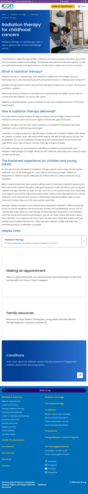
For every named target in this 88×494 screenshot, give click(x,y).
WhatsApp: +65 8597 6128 (56, 450)
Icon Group (81, 482)
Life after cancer (9, 434)
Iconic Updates (8, 430)
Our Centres (8, 453)
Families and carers (10, 423)
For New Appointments (57, 446)
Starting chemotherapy (12, 412)
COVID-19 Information (13, 440)
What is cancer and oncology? (58, 414)
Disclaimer (6, 487)
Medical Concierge (54, 397)
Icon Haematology (54, 403)
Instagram (51, 465)
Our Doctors (8, 446)
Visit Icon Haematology (23, 1)
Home (4, 15)
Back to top (27, 390)
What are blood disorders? (56, 417)
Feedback (42, 484)
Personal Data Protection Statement (18, 482)
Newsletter (51, 472)
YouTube (50, 468)
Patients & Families (12, 397)
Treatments (34, 15)
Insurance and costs (10, 419)
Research (6, 459)
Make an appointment (11, 401)
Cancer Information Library (56, 421)
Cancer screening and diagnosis (15, 416)
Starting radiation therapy (13, 408)
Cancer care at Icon (10, 405)
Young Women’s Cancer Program (61, 437)
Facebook (50, 461)
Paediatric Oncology (18, 15)
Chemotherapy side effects (56, 425)
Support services (9, 427)
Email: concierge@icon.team (57, 454)
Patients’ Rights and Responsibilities (18, 484)
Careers (6, 465)
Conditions (50, 410)
